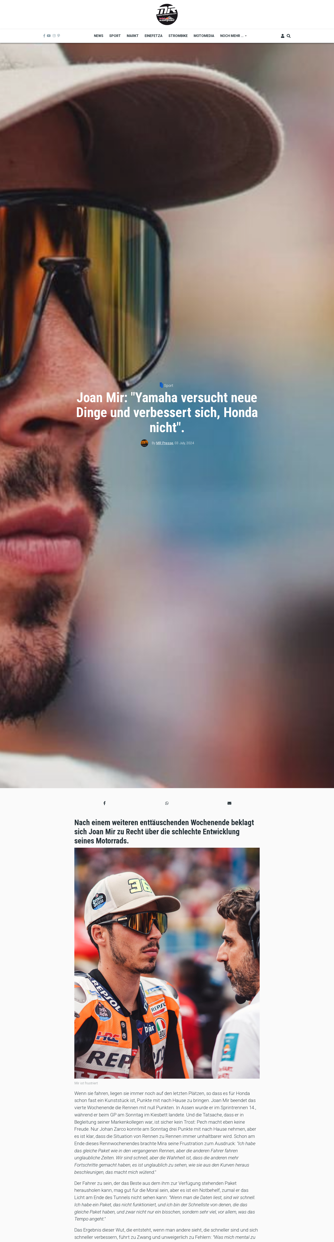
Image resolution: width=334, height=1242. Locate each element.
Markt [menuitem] (133, 36)
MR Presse (164, 443)
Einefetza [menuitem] (154, 36)
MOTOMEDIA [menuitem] (204, 36)
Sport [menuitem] (115, 36)
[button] (104, 803)
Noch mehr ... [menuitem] (232, 37)
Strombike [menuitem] (178, 36)
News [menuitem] (98, 36)
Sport (168, 385)
